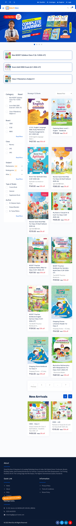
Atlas (14, 174)
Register (60, 2)
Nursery (11, 145)
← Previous (33, 386)
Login (68, 2)
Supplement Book (14, 195)
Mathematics (14, 166)
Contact (8, 496)
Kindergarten (14, 170)
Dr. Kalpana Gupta (14, 203)
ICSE (10, 127)
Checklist (41, 2)
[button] (34, 44)
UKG (10, 152)
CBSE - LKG (56, 422)
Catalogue (51, 2)
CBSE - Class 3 (34, 424)
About (8, 489)
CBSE (11, 123)
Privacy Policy (46, 486)
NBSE (11, 131)
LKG (10, 148)
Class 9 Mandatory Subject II (15, 113)
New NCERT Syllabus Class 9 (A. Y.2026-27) (15, 100)
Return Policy (46, 492)
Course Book (13, 187)
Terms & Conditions (48, 489)
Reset (20, 94)
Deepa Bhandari (14, 207)
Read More (19, 136)
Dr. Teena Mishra (14, 211)
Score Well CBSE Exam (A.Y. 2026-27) (15, 107)
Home (8, 486)
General (11, 191)
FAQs (8, 492)
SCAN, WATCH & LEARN (12, 498)
